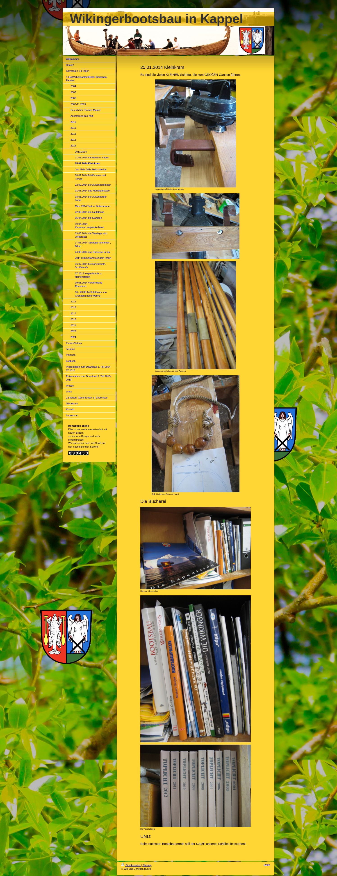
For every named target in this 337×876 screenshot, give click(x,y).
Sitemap (146, 865)
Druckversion (131, 865)
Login (267, 864)
